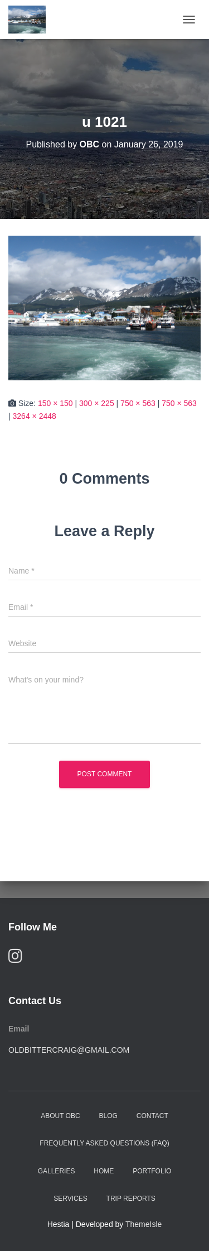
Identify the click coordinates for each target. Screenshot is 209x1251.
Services (70, 1198)
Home (104, 1171)
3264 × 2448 (34, 416)
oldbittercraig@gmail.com (68, 1049)
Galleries (56, 1171)
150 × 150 (55, 403)
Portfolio (152, 1171)
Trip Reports (130, 1198)
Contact (152, 1116)
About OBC (60, 1116)
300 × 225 (96, 403)
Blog (108, 1116)
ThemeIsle (143, 1224)
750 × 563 (137, 403)
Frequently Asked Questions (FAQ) (104, 1143)
